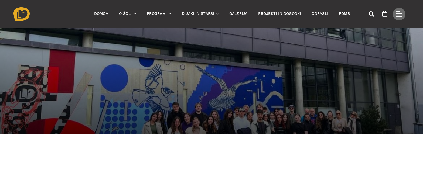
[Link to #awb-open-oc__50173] (371, 14)
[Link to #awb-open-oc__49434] (399, 14)
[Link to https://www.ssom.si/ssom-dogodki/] (384, 14)
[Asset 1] (21, 9)
